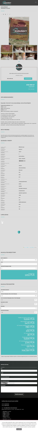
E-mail (2, 373)
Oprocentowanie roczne (6, 266)
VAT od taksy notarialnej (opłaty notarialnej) (10, 298)
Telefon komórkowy (5, 377)
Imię (1, 369)
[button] (3, 31)
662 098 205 (10, 78)
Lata (2, 262)
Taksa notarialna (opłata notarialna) (9, 294)
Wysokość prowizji (5, 310)
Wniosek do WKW (4, 302)
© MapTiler (27, 247)
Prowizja (2, 306)
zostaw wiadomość (28, 78)
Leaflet (24, 247)
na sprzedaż (7, 419)
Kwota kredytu (4, 258)
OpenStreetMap (32, 247)
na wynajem (7, 411)
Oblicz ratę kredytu (31, 89)
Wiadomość (3, 385)
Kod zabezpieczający (5, 381)
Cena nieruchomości (5, 289)
